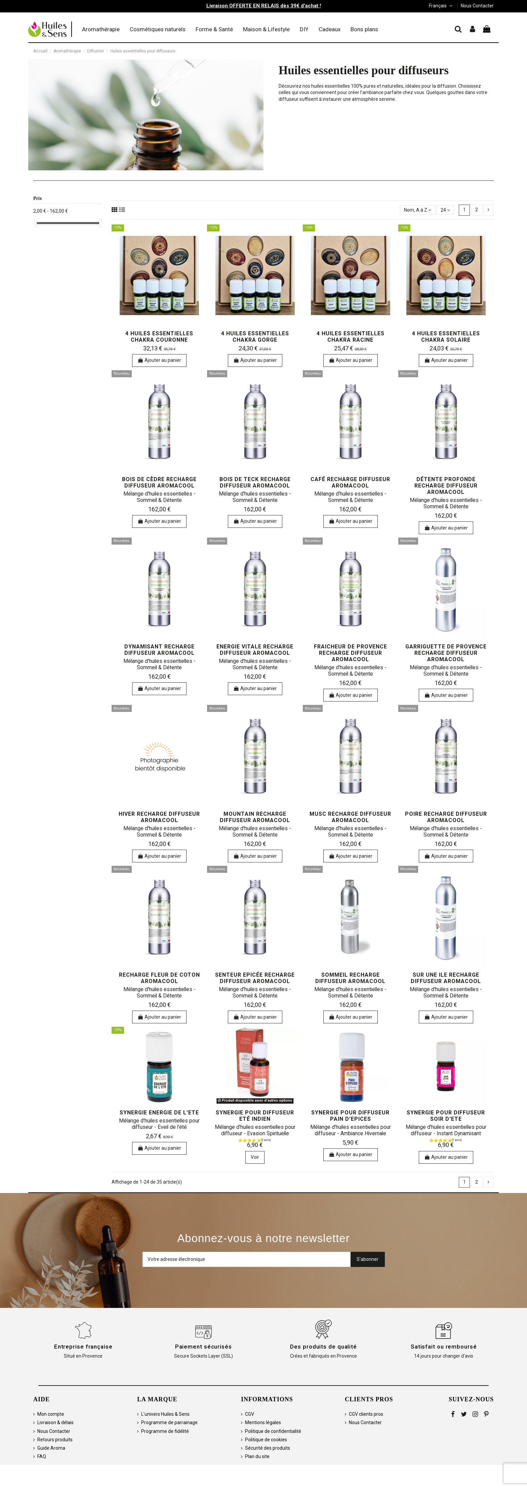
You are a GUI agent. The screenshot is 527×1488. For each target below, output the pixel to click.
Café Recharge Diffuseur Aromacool (350, 482)
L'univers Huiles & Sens (165, 1414)
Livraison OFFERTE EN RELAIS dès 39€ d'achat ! (263, 6)
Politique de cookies (266, 1439)
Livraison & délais (55, 1422)
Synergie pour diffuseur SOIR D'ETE (446, 1115)
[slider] (35, 223)
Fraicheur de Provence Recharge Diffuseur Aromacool (350, 653)
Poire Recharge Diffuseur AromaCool (446, 817)
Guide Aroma (51, 1448)
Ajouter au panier (159, 360)
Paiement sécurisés (203, 1346)
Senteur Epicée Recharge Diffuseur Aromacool (255, 978)
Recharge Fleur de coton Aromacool (159, 978)
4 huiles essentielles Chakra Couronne (159, 336)
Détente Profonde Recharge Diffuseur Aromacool (446, 485)
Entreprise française (83, 1346)
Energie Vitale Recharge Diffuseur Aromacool (254, 649)
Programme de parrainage (169, 1422)
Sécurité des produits (267, 1448)
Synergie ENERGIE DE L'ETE (159, 1112)
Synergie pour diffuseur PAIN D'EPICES (350, 1115)
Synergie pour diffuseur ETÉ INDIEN (255, 1115)
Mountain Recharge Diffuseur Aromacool (255, 817)
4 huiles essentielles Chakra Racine (350, 336)
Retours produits (55, 1439)
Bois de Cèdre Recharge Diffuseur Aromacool (159, 482)
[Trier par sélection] (417, 210)
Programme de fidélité (165, 1431)
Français (441, 5)
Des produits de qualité (323, 1346)
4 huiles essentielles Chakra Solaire (446, 336)
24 (445, 210)
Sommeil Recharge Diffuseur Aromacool (350, 978)
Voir (255, 1157)
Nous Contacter (477, 5)
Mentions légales (263, 1422)
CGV (249, 1414)
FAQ (41, 1456)
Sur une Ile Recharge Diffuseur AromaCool (446, 978)
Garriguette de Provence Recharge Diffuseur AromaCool (446, 653)
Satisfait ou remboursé (444, 1346)
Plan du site (257, 1456)
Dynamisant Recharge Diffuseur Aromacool (159, 649)
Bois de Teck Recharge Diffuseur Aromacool (255, 482)
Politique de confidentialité (273, 1431)
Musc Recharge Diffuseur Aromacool (350, 817)
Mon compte (50, 1414)
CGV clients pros (366, 1414)
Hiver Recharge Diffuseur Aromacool (159, 817)
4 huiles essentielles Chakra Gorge (255, 336)
